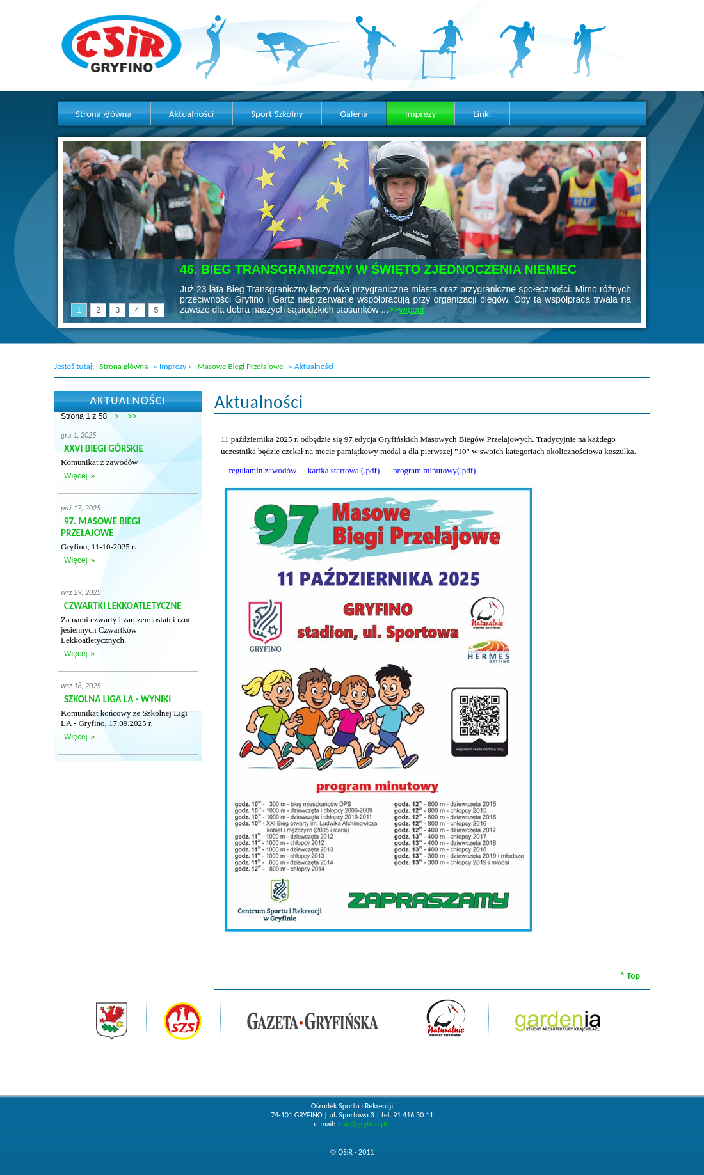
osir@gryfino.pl (363, 1123)
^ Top (630, 975)
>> (132, 416)
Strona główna (123, 366)
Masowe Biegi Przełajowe (241, 366)
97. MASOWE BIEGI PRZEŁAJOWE (100, 527)
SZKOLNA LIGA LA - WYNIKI (117, 699)
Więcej (75, 475)
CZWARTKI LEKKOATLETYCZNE (123, 605)
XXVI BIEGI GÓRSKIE (103, 448)
